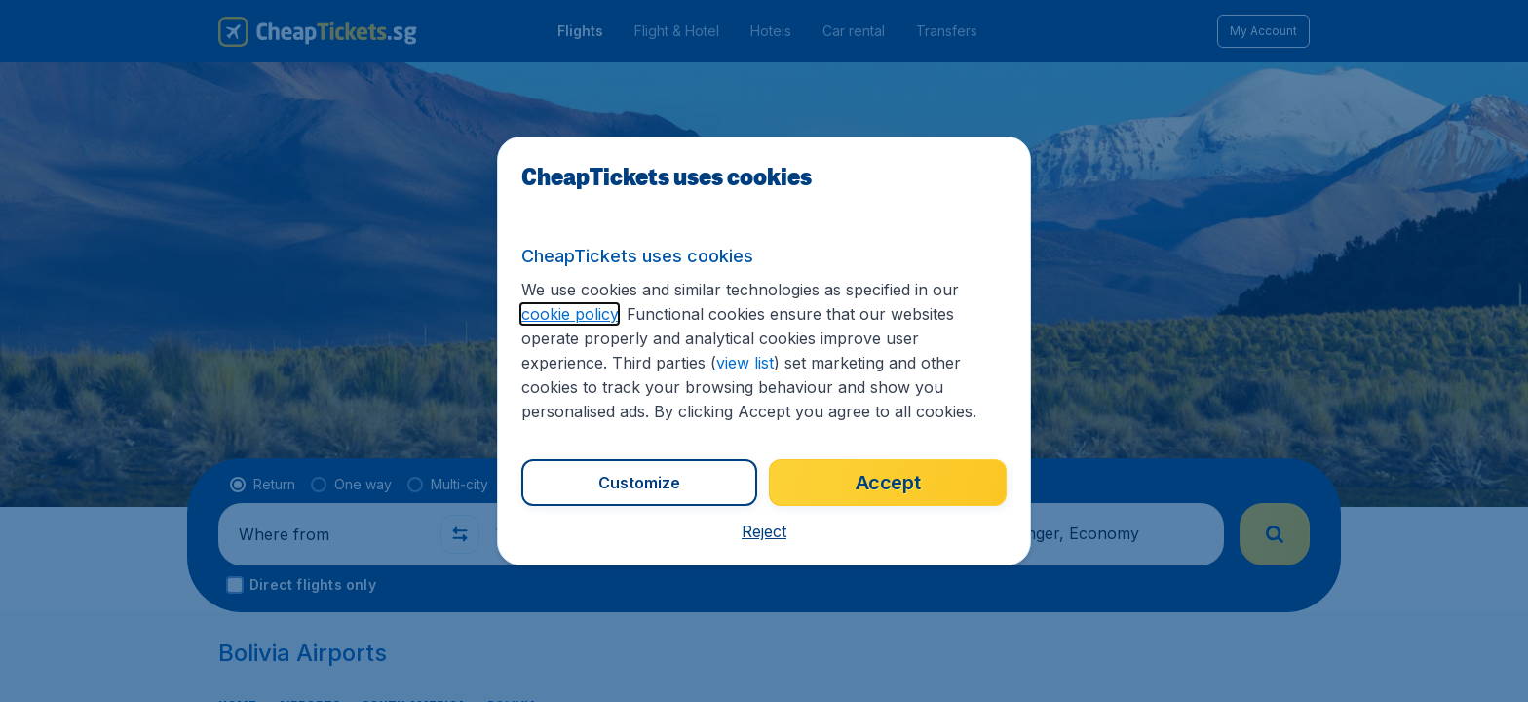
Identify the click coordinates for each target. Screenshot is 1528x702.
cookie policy (569, 314)
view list (745, 362)
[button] (764, 531)
